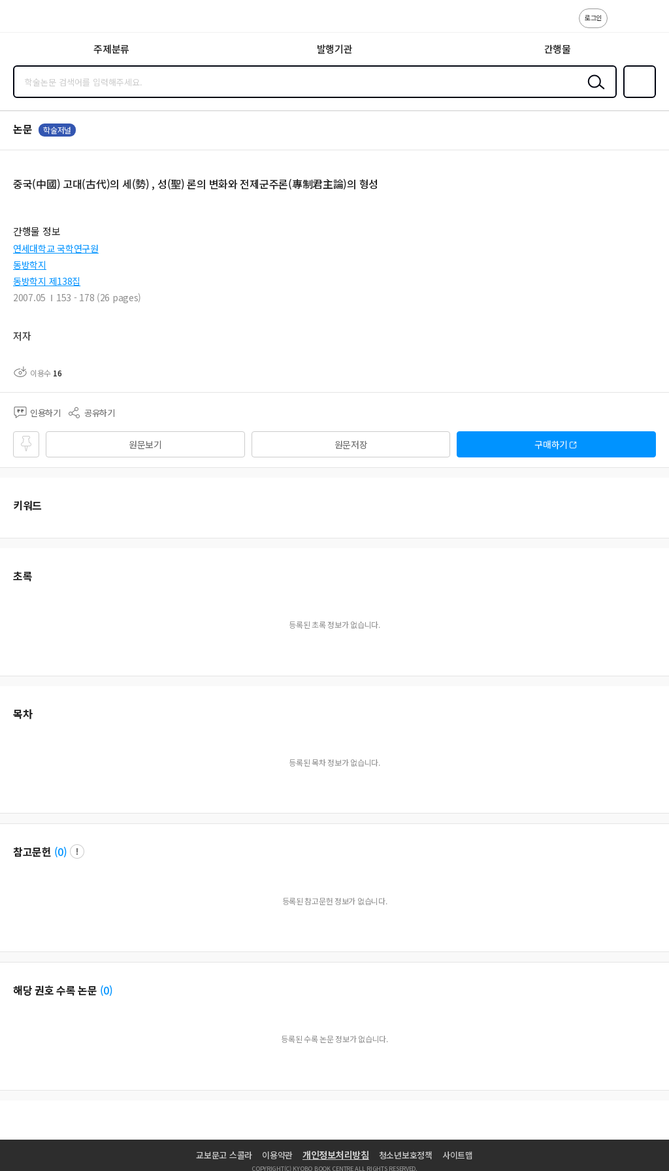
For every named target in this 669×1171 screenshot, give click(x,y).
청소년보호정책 (405, 1155)
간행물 (557, 49)
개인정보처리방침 (335, 1154)
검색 (593, 92)
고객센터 (621, 24)
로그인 (593, 17)
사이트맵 (457, 1155)
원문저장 (351, 444)
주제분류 (111, 49)
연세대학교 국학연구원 (56, 248)
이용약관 (277, 1155)
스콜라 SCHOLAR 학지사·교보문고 (39, 20)
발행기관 (335, 49)
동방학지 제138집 (46, 281)
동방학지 (29, 264)
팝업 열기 (77, 851)
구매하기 (551, 444)
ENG (649, 24)
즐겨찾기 (637, 96)
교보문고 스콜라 (224, 1155)
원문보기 (145, 444)
